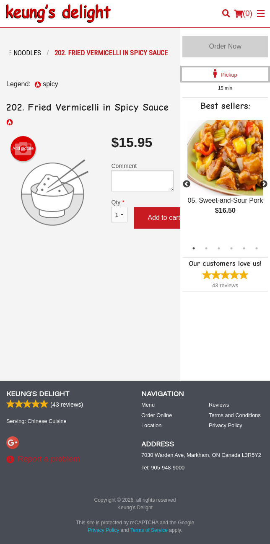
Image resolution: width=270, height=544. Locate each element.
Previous (186, 184)
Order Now (225, 46)
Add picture (23, 148)
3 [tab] (219, 248)
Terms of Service (149, 530)
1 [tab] (194, 248)
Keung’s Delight (38, 394)
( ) (243, 13)
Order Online (156, 415)
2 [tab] (206, 248)
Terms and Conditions (235, 415)
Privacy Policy (225, 425)
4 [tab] (231, 248)
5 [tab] (244, 248)
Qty (119, 210)
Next (264, 184)
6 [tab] (256, 248)
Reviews (219, 405)
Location (151, 425)
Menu (148, 405)
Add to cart (164, 217)
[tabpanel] (225, 174)
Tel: (162, 467)
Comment (142, 176)
